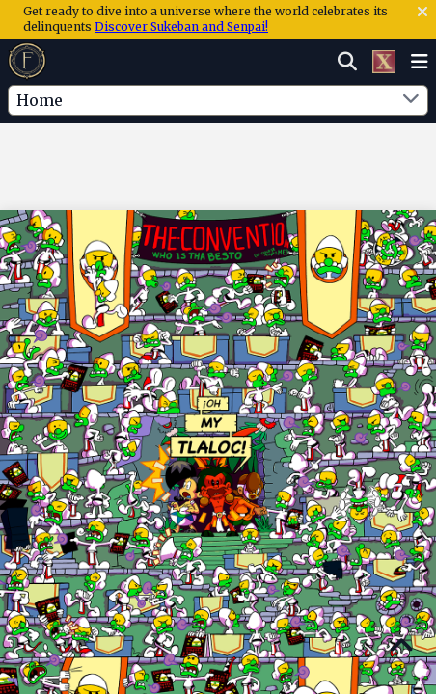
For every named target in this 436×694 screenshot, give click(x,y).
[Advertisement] (218, 163)
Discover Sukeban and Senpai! (181, 26)
